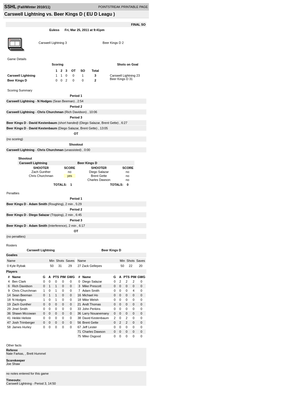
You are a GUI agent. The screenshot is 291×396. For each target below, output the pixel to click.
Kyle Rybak (18, 266)
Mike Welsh (90, 299)
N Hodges (44, 101)
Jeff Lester (89, 327)
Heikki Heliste (21, 318)
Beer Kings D (112, 42)
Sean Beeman (64, 101)
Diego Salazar (90, 122)
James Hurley (21, 327)
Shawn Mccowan (24, 313)
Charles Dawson (93, 331)
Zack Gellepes (92, 266)
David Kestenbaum (43, 122)
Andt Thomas (91, 304)
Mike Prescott (91, 286)
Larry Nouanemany (95, 313)
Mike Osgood (91, 336)
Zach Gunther (21, 304)
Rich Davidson (75, 112)
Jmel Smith (20, 309)
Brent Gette (110, 122)
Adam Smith (38, 204)
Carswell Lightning (51, 42)
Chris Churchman (50, 112)
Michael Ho (90, 295)
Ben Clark (19, 281)
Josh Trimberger (23, 322)
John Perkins (91, 309)
